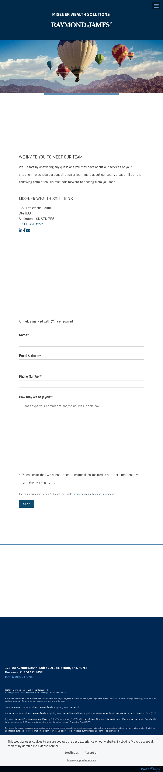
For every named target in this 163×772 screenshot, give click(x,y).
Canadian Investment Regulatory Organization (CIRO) (133, 698)
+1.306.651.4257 (30, 672)
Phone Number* (30, 376)
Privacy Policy (80, 494)
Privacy (8, 692)
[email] (28, 230)
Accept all (91, 752)
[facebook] (24, 230)
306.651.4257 (32, 224)
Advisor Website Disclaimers (26, 692)
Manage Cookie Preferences (53, 692)
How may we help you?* (36, 397)
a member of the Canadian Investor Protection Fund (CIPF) (38, 701)
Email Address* (30, 355)
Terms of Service (101, 494)
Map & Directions (19, 676)
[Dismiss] (158, 739)
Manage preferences (81, 760)
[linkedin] (20, 230)
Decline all (72, 752)
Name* (24, 335)
